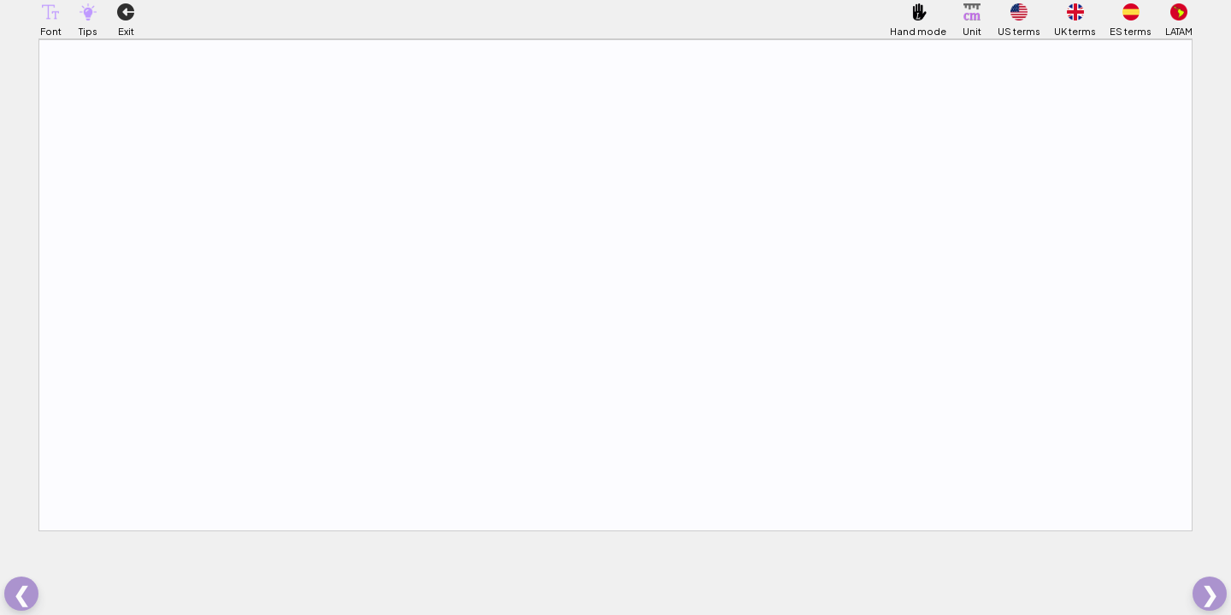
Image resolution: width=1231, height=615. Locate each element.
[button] (50, 12)
